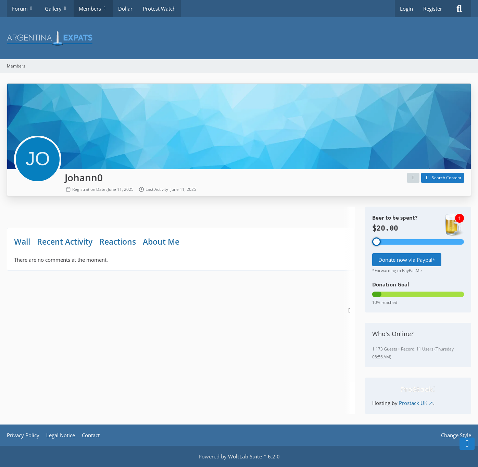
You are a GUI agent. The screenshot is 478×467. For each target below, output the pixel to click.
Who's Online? (393, 334)
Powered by (239, 456)
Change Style (456, 435)
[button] (413, 178)
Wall (22, 241)
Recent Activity (64, 241)
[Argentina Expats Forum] (239, 38)
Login (406, 8)
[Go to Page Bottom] (467, 444)
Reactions (117, 241)
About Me (161, 241)
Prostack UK (413, 403)
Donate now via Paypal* (406, 259)
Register (432, 8)
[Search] (459, 8)
